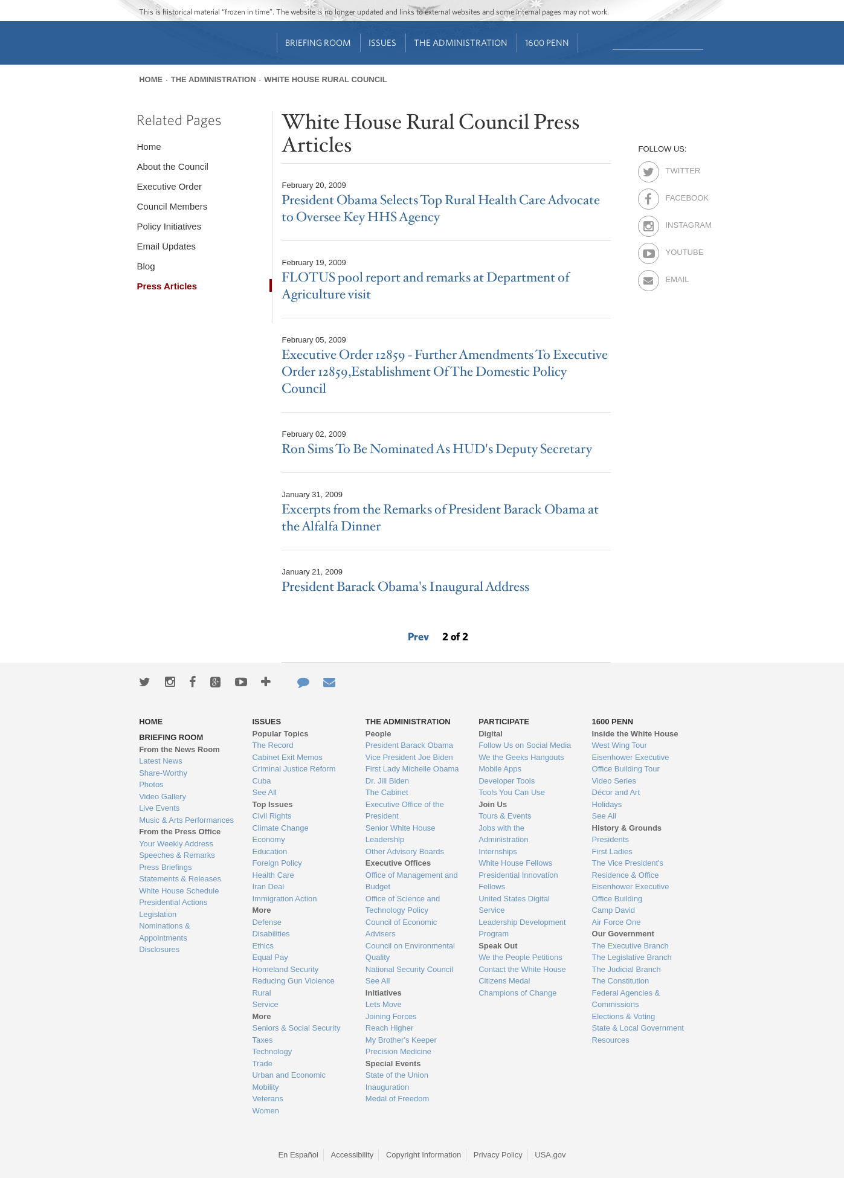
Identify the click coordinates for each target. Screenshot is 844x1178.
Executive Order (169, 186)
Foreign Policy (276, 862)
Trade (262, 1063)
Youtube (675, 250)
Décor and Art (616, 792)
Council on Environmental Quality (410, 951)
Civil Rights (271, 815)
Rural (261, 992)
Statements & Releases (180, 878)
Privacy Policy (498, 1154)
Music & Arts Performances (186, 820)
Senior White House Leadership (401, 834)
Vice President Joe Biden (409, 757)
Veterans (267, 1098)
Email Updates (166, 246)
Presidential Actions (173, 902)
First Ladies (612, 851)
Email (675, 277)
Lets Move (384, 1004)
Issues (382, 42)
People (378, 733)
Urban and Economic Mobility (288, 1081)
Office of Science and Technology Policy (403, 904)
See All (264, 792)
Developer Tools (506, 780)
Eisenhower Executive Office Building (630, 892)
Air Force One (616, 922)
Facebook (675, 195)
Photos (151, 784)
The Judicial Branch (626, 969)
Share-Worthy (163, 772)
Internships (497, 851)
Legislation (157, 914)
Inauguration (387, 1087)
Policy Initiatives (169, 226)
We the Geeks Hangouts (521, 757)
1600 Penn (547, 42)
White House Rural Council (325, 79)
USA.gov (550, 1154)
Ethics (262, 945)
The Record (272, 745)
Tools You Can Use (511, 792)
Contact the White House (522, 969)
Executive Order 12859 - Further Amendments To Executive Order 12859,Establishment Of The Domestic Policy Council (445, 371)
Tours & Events (504, 815)
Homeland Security (285, 969)
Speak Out (497, 945)
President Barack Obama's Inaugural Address (405, 587)
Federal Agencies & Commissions (626, 998)
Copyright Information (423, 1154)
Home (151, 79)
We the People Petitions (520, 957)
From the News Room (179, 749)
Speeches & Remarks (177, 855)
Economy (268, 839)
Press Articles (167, 286)
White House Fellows (515, 862)
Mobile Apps (499, 768)
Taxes (262, 1039)
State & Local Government (638, 1027)
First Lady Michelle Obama (412, 768)
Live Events (159, 808)
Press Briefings (165, 867)
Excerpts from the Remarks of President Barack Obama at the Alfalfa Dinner (440, 518)
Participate (503, 721)
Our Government (623, 933)
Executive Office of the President (405, 810)
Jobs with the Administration (503, 834)
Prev (418, 636)
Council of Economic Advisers (401, 928)
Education (269, 851)
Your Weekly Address (176, 843)
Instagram (675, 222)
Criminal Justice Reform (293, 768)
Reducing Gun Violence (293, 980)
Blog (146, 266)
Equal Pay (270, 957)
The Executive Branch (630, 945)
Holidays (607, 804)
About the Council (172, 166)
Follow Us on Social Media (524, 745)
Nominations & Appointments (164, 931)
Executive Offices (398, 862)
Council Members (172, 206)
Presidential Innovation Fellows (518, 881)
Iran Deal (268, 886)
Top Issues (272, 804)
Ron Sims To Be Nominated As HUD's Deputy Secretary (437, 449)
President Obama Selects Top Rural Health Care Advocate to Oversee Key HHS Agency (441, 209)
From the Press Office (180, 831)
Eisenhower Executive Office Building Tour (630, 763)
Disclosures (159, 949)
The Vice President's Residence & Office (628, 869)
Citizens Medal (504, 980)
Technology (272, 1051)
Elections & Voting (624, 1016)
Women (265, 1110)
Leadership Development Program (522, 928)
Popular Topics (280, 733)
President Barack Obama (409, 745)
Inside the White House (635, 733)
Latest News (160, 760)
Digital (490, 733)
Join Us (492, 804)
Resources (611, 1039)
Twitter (675, 168)
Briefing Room (318, 42)
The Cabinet (387, 792)
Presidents (610, 839)
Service (265, 1004)
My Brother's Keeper (401, 1039)
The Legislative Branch (632, 957)
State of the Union (397, 1075)
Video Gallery (162, 796)
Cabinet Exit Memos (287, 757)
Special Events (393, 1063)
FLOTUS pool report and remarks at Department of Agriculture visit (425, 286)
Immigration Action (284, 898)
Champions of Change (517, 992)
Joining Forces (391, 1016)
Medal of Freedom (398, 1098)
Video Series (614, 780)
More (261, 910)
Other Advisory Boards (405, 851)
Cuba (261, 780)
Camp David (614, 910)
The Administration (460, 42)
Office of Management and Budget (412, 881)
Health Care (273, 875)
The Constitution (620, 980)
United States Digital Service (514, 904)
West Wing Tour (619, 745)
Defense (266, 922)
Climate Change (280, 827)
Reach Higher (390, 1027)
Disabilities (270, 933)
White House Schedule (179, 890)
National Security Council (409, 969)
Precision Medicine (398, 1051)
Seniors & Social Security (296, 1027)
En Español (298, 1154)
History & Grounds (627, 827)
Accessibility (352, 1154)
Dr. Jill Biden (387, 780)
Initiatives (384, 992)
